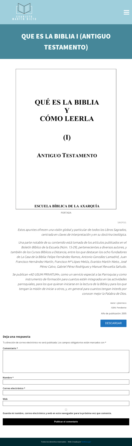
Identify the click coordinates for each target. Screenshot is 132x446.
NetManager (86, 442)
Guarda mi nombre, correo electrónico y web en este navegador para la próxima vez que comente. (57, 413)
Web (5, 398)
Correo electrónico (14, 388)
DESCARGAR (113, 323)
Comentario (10, 348)
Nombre (8, 377)
